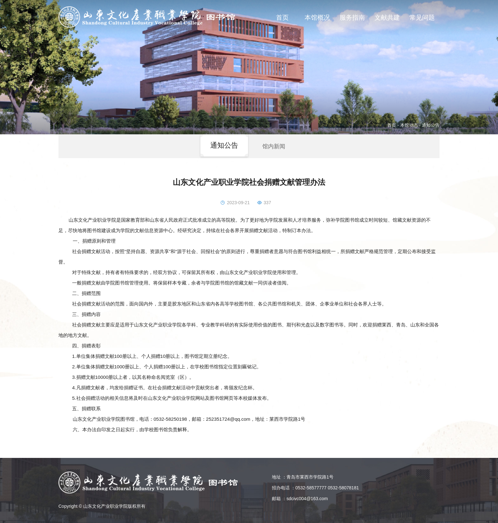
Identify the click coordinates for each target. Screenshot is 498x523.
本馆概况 (317, 17)
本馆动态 (409, 125)
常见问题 (422, 17)
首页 (282, 17)
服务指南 (352, 17)
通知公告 (431, 125)
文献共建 (387, 17)
